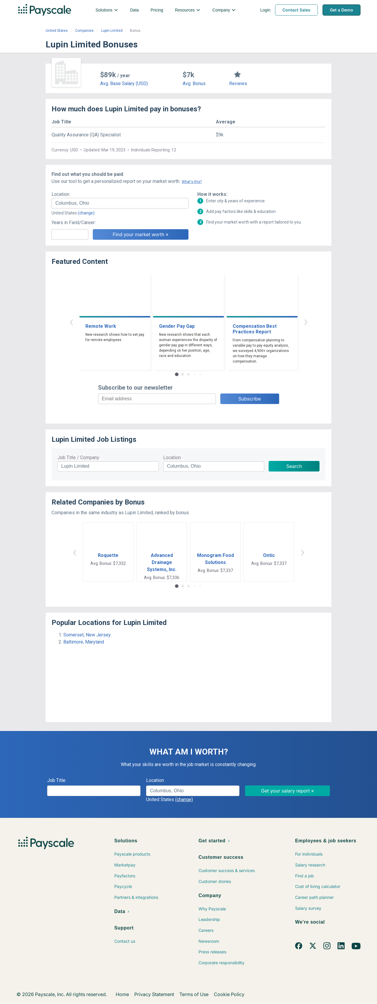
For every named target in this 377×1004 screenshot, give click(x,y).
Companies (84, 31)
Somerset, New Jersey (87, 635)
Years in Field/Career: (74, 222)
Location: (61, 194)
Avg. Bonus (194, 83)
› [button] (306, 321)
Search (294, 466)
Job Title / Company (78, 457)
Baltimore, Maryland (83, 642)
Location (172, 457)
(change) (86, 213)
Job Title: (56, 780)
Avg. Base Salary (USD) (124, 83)
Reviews (238, 83)
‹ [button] (71, 321)
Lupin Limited (112, 31)
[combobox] (120, 203)
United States (57, 31)
